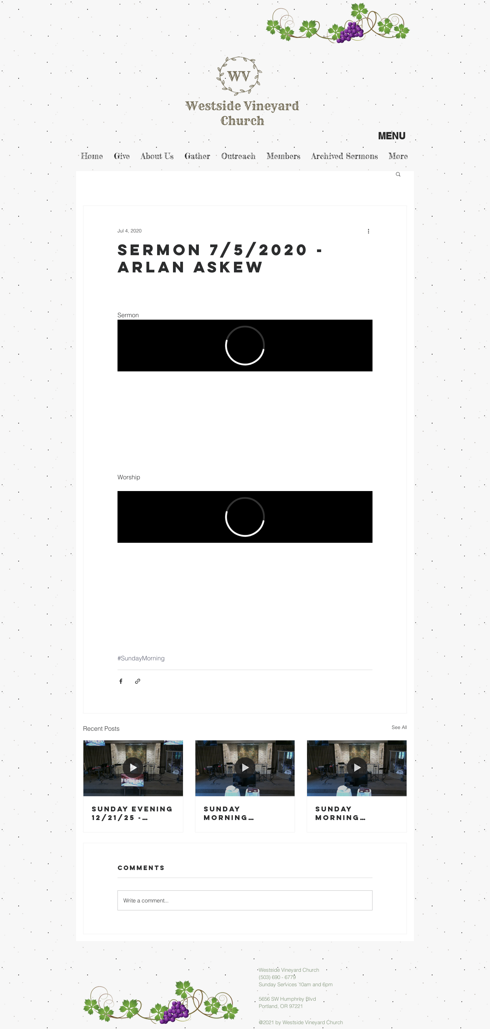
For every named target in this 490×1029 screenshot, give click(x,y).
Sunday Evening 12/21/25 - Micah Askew (132, 813)
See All (399, 727)
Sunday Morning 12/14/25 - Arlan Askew (348, 813)
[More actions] (368, 231)
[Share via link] (137, 681)
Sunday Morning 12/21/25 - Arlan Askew (237, 813)
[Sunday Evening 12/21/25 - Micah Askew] (133, 768)
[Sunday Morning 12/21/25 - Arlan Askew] (245, 768)
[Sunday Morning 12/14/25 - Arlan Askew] (357, 768)
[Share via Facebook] (121, 681)
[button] (398, 174)
